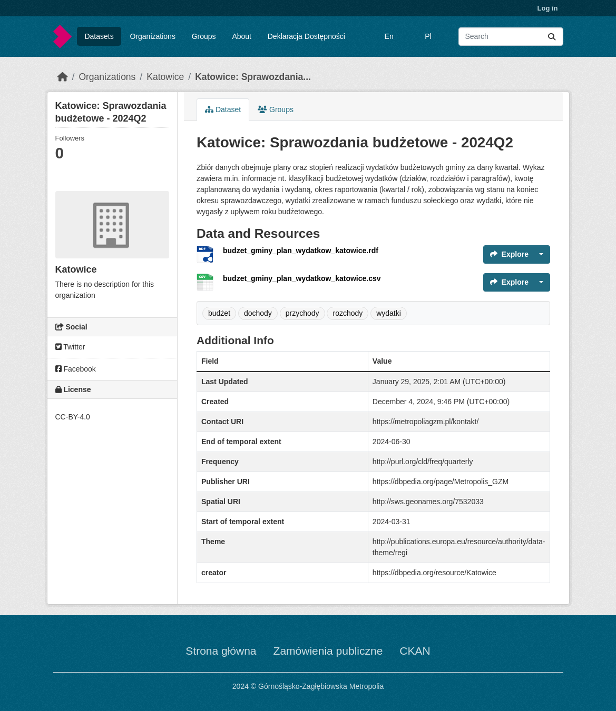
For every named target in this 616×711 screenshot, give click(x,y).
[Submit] (551, 36)
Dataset (223, 109)
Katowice (165, 77)
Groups (204, 36)
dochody (258, 313)
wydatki (388, 313)
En (389, 36)
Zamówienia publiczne (328, 651)
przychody (302, 313)
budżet (219, 313)
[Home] (62, 77)
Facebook (75, 369)
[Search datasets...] (510, 36)
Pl (428, 36)
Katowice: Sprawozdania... (253, 77)
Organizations (152, 36)
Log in (547, 8)
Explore (509, 254)
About (241, 36)
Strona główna (220, 651)
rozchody (348, 313)
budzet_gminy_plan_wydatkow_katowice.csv (302, 278)
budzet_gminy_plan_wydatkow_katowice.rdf (300, 250)
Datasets (98, 36)
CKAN (414, 651)
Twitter (70, 347)
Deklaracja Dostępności (306, 36)
